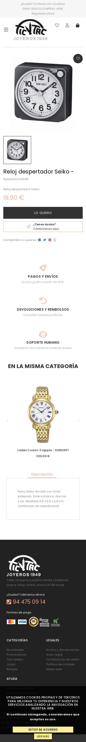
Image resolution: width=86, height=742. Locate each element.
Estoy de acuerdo (43, 729)
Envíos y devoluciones (62, 650)
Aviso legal (54, 655)
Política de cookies (60, 664)
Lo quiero (43, 213)
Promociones (17, 655)
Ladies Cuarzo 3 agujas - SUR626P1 (43, 450)
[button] (7, 420)
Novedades (15, 650)
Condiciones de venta (62, 659)
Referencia (10, 179)
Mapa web (54, 669)
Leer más (43, 736)
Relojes (12, 669)
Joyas (11, 664)
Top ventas (15, 659)
